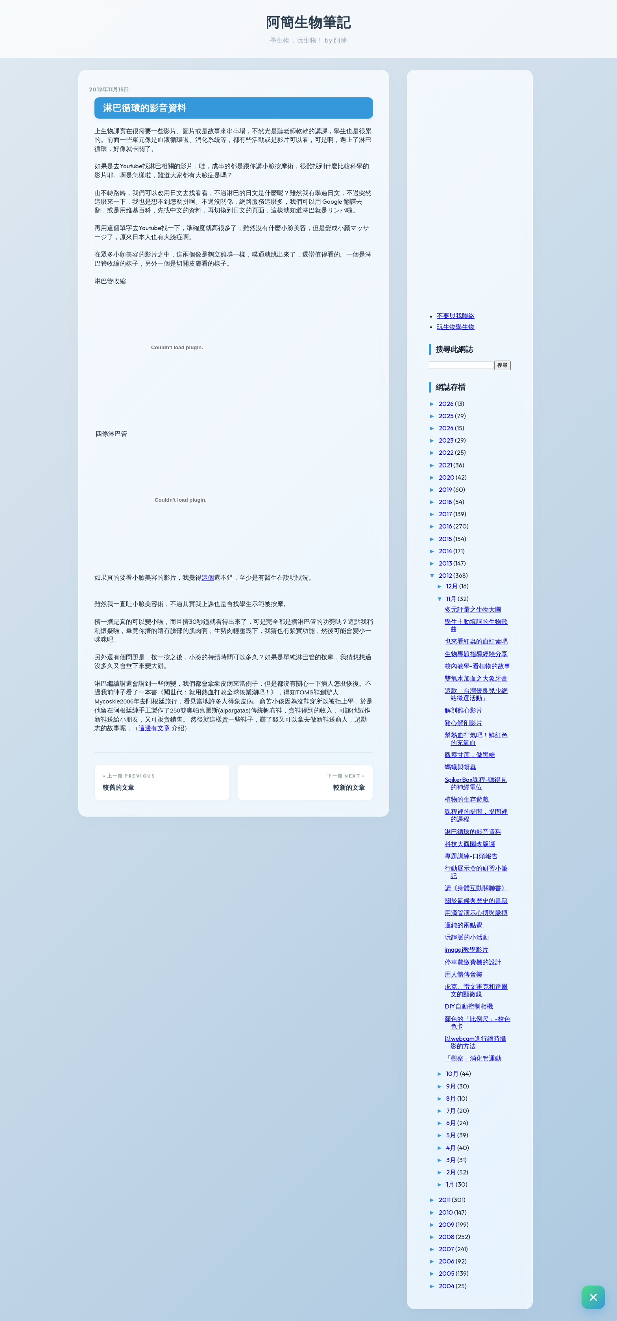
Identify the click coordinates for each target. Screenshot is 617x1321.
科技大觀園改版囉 (470, 844)
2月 (451, 1172)
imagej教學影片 (466, 949)
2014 (446, 551)
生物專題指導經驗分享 (476, 654)
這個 (207, 577)
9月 (451, 1086)
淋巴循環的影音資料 (145, 107)
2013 (446, 563)
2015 (446, 539)
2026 (447, 403)
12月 (452, 586)
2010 (446, 1212)
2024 (447, 428)
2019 (446, 489)
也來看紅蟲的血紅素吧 (476, 641)
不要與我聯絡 (456, 316)
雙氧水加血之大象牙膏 (476, 678)
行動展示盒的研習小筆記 (476, 872)
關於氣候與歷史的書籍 (476, 900)
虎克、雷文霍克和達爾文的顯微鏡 (476, 990)
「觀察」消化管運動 (473, 1058)
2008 (447, 1237)
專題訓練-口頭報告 (471, 856)
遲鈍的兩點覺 (463, 925)
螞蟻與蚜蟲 (460, 767)
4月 (451, 1148)
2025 (447, 416)
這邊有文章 (154, 728)
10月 (453, 1073)
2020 (447, 477)
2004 (447, 1286)
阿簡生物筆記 (308, 22)
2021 (446, 465)
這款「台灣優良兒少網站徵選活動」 (476, 694)
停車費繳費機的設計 (473, 962)
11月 (452, 599)
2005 (447, 1273)
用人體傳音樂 (463, 974)
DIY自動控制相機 (469, 1006)
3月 (451, 1160)
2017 (446, 514)
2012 (446, 575)
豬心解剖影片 (463, 723)
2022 (447, 452)
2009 (447, 1224)
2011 (445, 1200)
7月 (451, 1110)
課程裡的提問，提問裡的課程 (476, 815)
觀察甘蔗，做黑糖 (470, 755)
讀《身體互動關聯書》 (476, 888)
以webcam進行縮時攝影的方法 (475, 1042)
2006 (447, 1261)
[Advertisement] (478, 135)
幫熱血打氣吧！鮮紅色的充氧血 (476, 738)
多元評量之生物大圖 (473, 609)
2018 (446, 502)
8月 (451, 1098)
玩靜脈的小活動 (467, 937)
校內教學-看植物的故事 (477, 666)
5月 (451, 1135)
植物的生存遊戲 (467, 799)
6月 (451, 1123)
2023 (447, 440)
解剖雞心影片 (463, 710)
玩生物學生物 (456, 327)
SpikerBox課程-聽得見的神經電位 (476, 783)
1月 (451, 1184)
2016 (446, 526)
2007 (447, 1249)
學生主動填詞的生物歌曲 (476, 625)
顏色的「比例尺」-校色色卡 (477, 1022)
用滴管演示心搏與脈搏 (476, 913)
